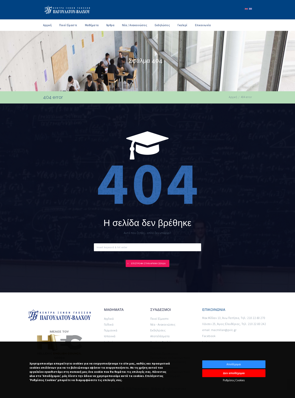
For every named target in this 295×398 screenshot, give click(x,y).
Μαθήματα (92, 25)
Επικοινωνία (203, 25)
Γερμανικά (110, 330)
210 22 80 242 (257, 324)
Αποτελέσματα (160, 336)
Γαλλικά (109, 324)
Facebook (208, 336)
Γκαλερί (182, 25)
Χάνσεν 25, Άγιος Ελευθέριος (221, 324)
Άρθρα (110, 25)
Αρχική (47, 25)
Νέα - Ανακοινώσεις (163, 324)
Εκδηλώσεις (162, 25)
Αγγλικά (109, 318)
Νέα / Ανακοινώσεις (134, 25)
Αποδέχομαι (234, 364)
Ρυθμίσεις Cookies (234, 380)
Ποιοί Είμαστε (68, 25)
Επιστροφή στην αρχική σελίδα (148, 263)
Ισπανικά (110, 336)
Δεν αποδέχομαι (234, 373)
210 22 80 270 (256, 318)
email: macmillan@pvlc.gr (219, 330)
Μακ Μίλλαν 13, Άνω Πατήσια (220, 318)
